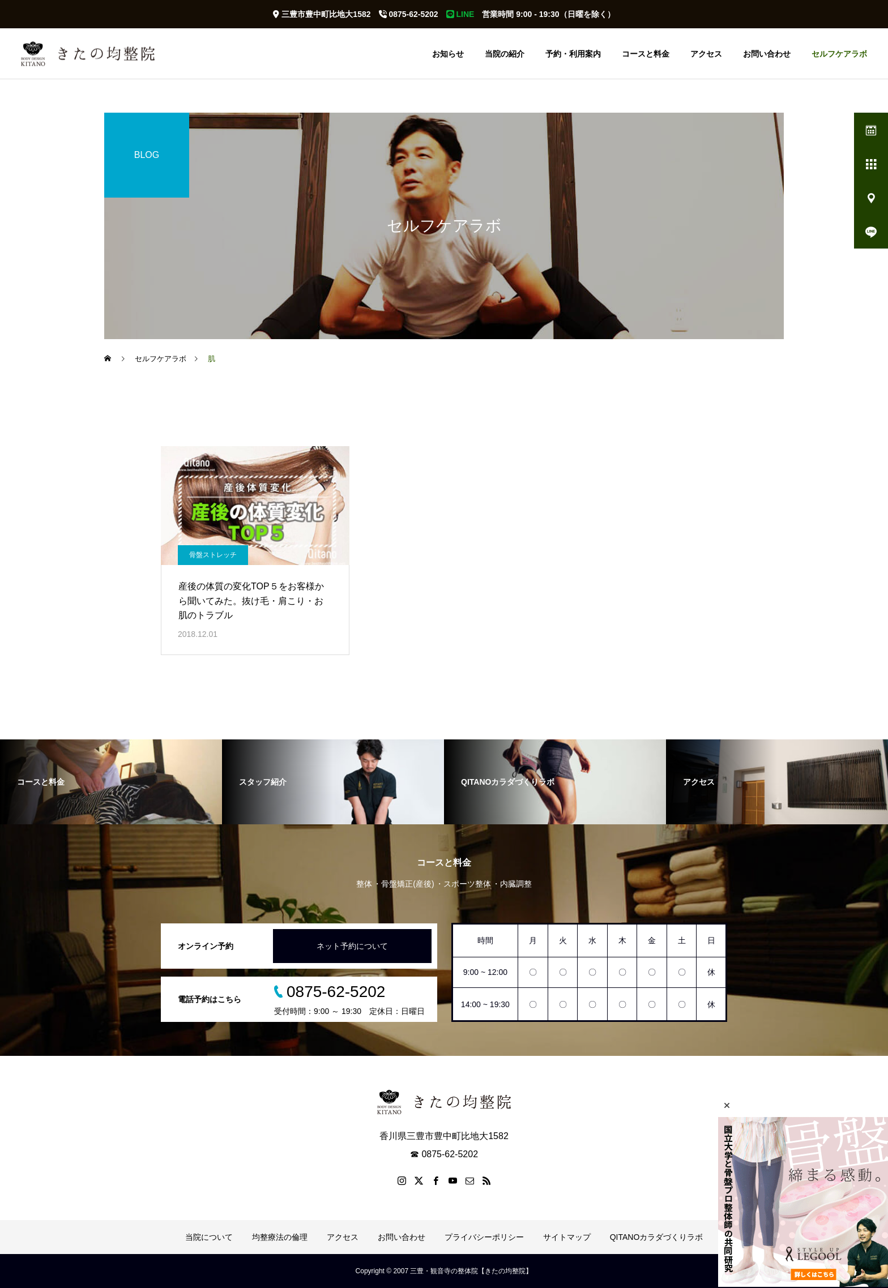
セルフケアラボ (839, 53)
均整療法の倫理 (280, 1237)
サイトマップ (567, 1237)
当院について (209, 1237)
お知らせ (448, 53)
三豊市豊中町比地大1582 (321, 14)
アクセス (706, 53)
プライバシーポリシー (484, 1237)
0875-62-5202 (408, 14)
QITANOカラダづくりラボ (656, 1237)
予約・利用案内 (573, 53)
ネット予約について (352, 946)
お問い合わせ (767, 53)
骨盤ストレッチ (213, 555)
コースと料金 (645, 53)
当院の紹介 (504, 53)
